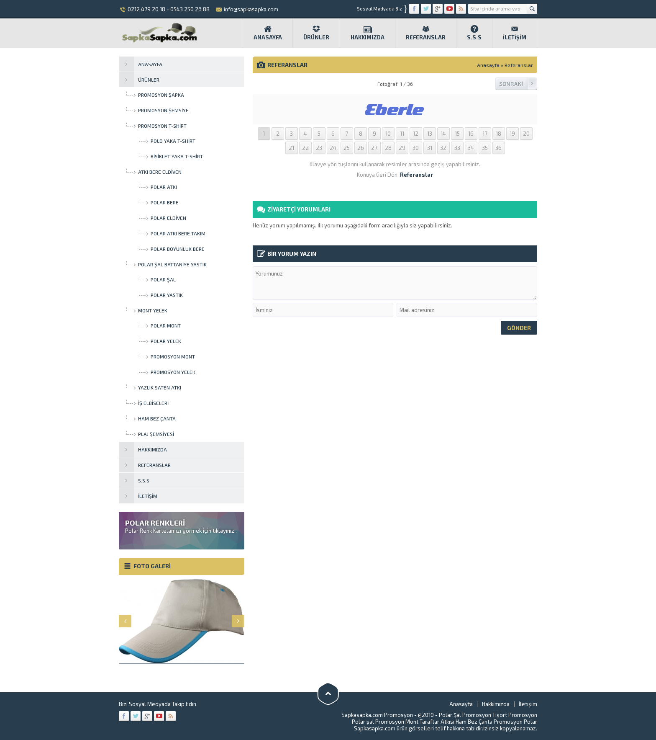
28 (388, 147)
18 (498, 133)
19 (512, 133)
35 (485, 147)
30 (416, 147)
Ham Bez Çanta (474, 721)
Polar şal (363, 721)
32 (443, 147)
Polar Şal (450, 715)
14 (443, 133)
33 (457, 147)
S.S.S (474, 33)
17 (484, 133)
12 (415, 133)
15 (457, 133)
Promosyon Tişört (484, 715)
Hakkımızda (367, 33)
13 (429, 133)
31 (429, 147)
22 (305, 147)
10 (388, 133)
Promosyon (522, 715)
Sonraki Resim (516, 83)
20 (526, 133)
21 (291, 147)
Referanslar (426, 33)
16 (471, 133)
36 (498, 147)
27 (374, 147)
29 (402, 147)
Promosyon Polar (515, 721)
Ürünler (316, 33)
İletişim (514, 33)
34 (471, 147)
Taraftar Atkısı (437, 721)
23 (319, 147)
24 (333, 147)
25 (346, 147)
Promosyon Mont (396, 721)
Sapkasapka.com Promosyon (377, 715)
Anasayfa (268, 33)
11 (402, 133)
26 (360, 147)
